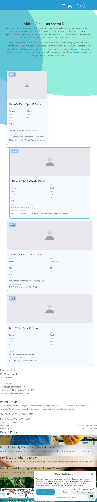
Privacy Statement (70, 497)
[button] (92, 474)
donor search (19, 52)
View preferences (84, 492)
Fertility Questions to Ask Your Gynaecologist (30, 489)
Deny (65, 492)
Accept (45, 492)
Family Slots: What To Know (18, 457)
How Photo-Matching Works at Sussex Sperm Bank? (35, 468)
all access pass (79, 52)
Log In (81, 6)
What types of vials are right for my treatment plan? (34, 436)
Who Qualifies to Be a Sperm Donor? (24, 479)
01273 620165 (63, 405)
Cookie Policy (58, 497)
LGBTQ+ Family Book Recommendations (27, 447)
